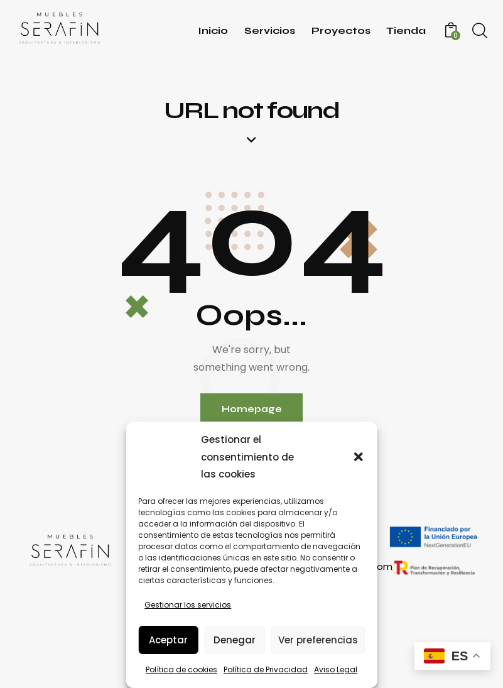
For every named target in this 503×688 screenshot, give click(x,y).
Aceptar (168, 640)
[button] (358, 456)
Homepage (252, 409)
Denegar (235, 640)
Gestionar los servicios (187, 604)
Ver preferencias (318, 640)
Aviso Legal (335, 669)
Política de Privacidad (266, 669)
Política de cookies (181, 669)
